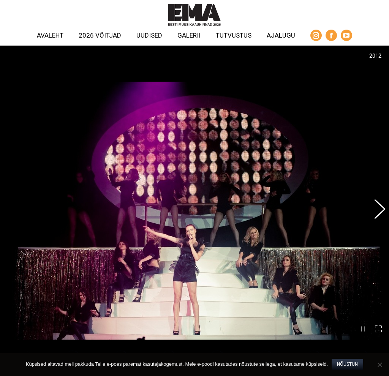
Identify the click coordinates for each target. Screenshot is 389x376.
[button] (375, 196)
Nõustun (347, 364)
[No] (379, 364)
